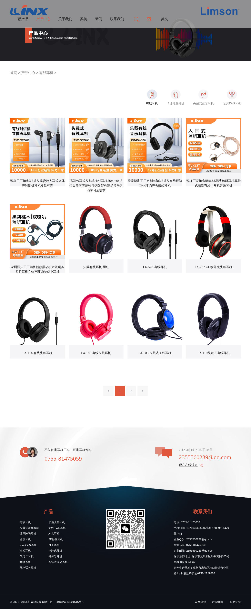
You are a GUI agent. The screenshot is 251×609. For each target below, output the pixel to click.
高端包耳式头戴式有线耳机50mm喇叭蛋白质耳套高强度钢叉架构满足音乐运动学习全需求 (96, 185)
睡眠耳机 (25, 562)
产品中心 (43, 19)
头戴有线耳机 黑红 (96, 267)
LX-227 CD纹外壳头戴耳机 (213, 267)
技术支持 (235, 602)
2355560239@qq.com (205, 457)
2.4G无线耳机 (28, 545)
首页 (13, 73)
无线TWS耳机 (56, 527)
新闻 (98, 19)
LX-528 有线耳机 (155, 267)
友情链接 (200, 602)
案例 (83, 19)
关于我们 (65, 19)
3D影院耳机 (55, 539)
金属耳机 (25, 539)
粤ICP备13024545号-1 (70, 602)
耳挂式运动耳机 (58, 562)
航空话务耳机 (28, 567)
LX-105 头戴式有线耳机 (154, 353)
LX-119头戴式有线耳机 (213, 353)
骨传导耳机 (55, 556)
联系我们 (117, 19)
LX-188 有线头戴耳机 (96, 353)
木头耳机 (53, 533)
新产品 (23, 19)
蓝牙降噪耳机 (28, 533)
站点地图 (217, 602)
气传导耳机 (27, 556)
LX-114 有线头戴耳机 (37, 353)
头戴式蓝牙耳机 (29, 527)
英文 (164, 19)
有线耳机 (46, 73)
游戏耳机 (25, 550)
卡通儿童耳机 (56, 522)
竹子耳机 (53, 545)
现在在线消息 (188, 465)
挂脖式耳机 (55, 550)
